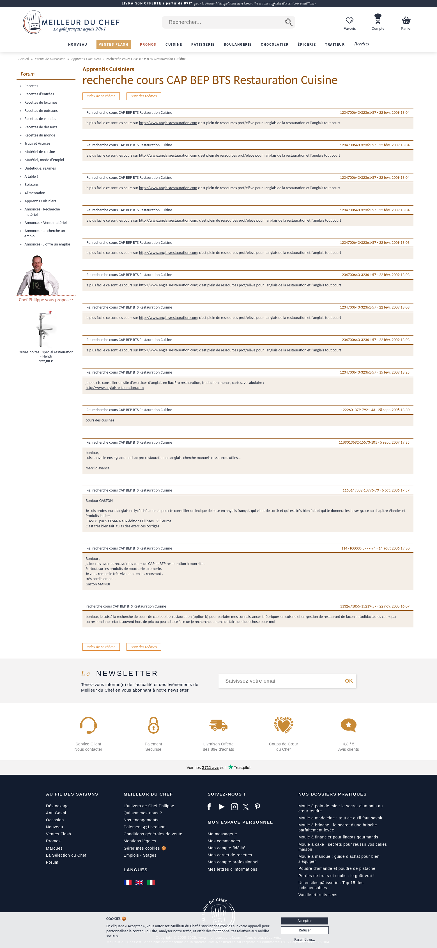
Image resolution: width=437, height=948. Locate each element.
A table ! (31, 176)
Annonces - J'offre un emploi (47, 244)
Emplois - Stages (140, 855)
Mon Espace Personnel (240, 822)
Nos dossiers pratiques (332, 794)
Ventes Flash (58, 834)
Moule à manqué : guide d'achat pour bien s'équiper (339, 859)
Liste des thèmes (144, 96)
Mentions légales (140, 841)
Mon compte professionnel (233, 862)
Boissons (31, 184)
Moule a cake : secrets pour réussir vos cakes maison (342, 847)
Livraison (156, 827)
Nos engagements (141, 820)
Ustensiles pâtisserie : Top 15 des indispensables (331, 885)
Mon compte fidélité (226, 848)
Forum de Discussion (50, 59)
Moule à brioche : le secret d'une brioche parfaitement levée (337, 827)
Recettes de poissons (41, 110)
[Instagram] (235, 806)
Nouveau (54, 827)
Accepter (305, 920)
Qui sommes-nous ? (143, 813)
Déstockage (57, 806)
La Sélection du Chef (66, 855)
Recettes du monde (39, 135)
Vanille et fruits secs (317, 895)
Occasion (55, 820)
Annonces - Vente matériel (45, 222)
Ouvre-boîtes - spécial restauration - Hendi (46, 354)
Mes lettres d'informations (232, 869)
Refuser (305, 930)
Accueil (24, 59)
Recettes (361, 44)
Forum (52, 862)
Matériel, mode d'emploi (44, 159)
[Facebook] (212, 806)
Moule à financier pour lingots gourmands (338, 837)
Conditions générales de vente (153, 834)
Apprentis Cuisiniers (86, 59)
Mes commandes (224, 841)
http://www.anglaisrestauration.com (168, 122)
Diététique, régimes (40, 168)
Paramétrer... (304, 939)
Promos (53, 841)
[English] (139, 882)
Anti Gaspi (56, 813)
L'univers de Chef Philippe (149, 806)
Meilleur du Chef (148, 794)
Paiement (133, 827)
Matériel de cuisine (39, 151)
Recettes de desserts (40, 127)
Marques (54, 848)
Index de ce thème (101, 96)
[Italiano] (151, 882)
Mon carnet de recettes (230, 855)
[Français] (128, 882)
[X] (247, 806)
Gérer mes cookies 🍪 (145, 848)
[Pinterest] (259, 806)
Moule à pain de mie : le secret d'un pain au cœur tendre (340, 808)
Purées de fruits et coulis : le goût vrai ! (336, 875)
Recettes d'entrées (39, 94)
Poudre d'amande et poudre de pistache (337, 868)
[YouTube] (223, 806)
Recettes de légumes (40, 102)
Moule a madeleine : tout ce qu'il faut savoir (340, 818)
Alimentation (34, 193)
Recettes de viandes (40, 118)
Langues (136, 869)
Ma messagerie (222, 834)
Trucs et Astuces (37, 143)
